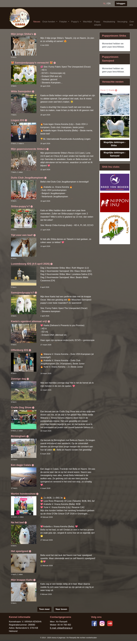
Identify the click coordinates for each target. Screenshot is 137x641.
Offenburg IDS (21, 350)
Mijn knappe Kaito (23, 579)
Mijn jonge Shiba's (23, 34)
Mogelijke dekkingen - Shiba (115, 144)
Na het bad (19, 522)
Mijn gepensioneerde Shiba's (30, 149)
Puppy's (75, 22)
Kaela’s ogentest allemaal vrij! (30, 321)
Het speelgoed (21, 551)
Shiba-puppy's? (22, 206)
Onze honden (49, 22)
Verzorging (122, 22)
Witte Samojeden (22, 91)
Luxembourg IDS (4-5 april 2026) (32, 263)
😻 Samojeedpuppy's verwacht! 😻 (33, 62)
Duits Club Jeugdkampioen (29, 177)
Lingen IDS (19, 120)
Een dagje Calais (22, 465)
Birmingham (20, 436)
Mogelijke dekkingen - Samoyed (115, 154)
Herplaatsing (109, 22)
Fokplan (63, 22)
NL (104, 3)
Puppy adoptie (97, 23)
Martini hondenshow (25, 493)
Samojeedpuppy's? (24, 292)
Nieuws (36, 22)
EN (109, 3)
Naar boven (61, 609)
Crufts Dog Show (22, 407)
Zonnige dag (20, 378)
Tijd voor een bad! (23, 235)
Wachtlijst (87, 22)
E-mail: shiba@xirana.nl (61, 628)
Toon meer (44, 609)
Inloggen (120, 3)
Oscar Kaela (108, 90)
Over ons (131, 23)
